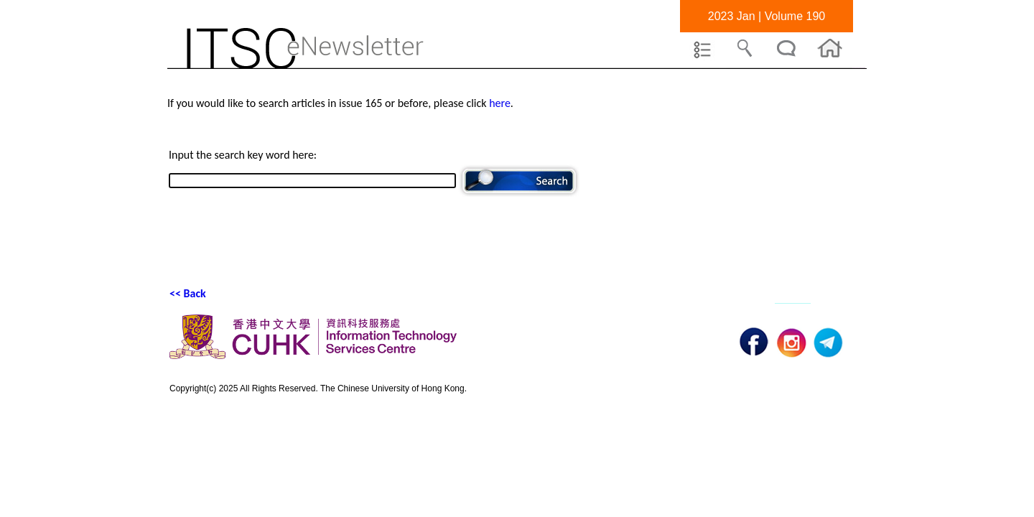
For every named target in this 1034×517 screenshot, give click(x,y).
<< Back (187, 293)
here (500, 103)
